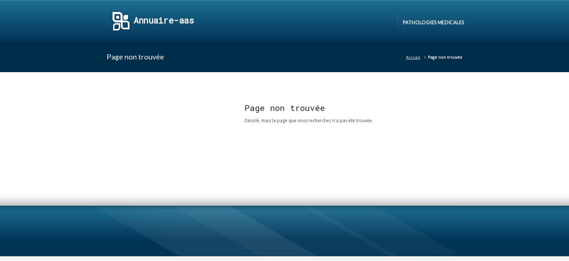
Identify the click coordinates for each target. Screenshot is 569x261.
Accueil (413, 57)
